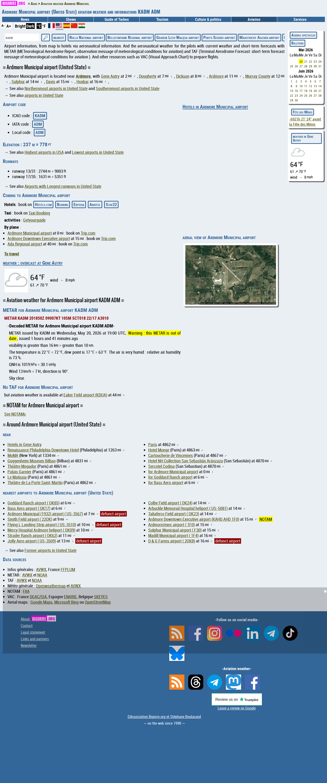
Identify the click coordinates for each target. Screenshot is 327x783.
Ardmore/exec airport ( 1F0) (171, 524)
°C (39, 26)
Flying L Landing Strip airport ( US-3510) (42, 524)
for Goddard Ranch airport (170, 477)
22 (310, 61)
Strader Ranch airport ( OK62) (32, 535)
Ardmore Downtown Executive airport (39, 238)
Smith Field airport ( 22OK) (30, 519)
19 (310, 91)
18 (305, 91)
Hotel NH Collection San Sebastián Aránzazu (185, 461)
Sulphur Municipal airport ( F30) (175, 530)
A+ (8, 26)
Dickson (182, 76)
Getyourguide (34, 220)
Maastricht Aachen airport (259, 37)
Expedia (78, 204)
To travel (11, 254)
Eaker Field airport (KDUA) (85, 395)
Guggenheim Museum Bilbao (32, 461)
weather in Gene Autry (303, 138)
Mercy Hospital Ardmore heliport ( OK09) (41, 530)
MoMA (13, 455)
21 (305, 61)
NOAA (42, 575)
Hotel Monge (158, 450)
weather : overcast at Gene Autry (33, 262)
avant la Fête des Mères (305, 121)
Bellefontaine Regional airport (129, 37)
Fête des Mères (302, 112)
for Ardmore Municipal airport (173, 471)
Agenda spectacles (303, 35)
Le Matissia (17, 477)
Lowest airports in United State (98, 152)
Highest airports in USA (44, 152)
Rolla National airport (86, 37)
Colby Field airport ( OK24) (170, 503)
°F (44, 26)
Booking (62, 204)
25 (291, 66)
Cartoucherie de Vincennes (170, 455)
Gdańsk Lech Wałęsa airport (177, 37)
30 (315, 66)
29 (310, 66)
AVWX (41, 569)
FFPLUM (68, 569)
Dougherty (147, 76)
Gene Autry (110, 76)
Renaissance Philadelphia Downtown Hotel (43, 450)
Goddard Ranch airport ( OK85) (33, 503)
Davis (50, 81)
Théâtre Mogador (22, 466)
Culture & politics (208, 19)
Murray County (257, 76)
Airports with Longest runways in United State (63, 186)
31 (320, 66)
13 (315, 86)
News (25, 19)
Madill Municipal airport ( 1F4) (173, 535)
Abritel (95, 204)
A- (2, 25)
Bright (20, 26)
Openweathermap (51, 586)
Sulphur (18, 81)
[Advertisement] (166, 620)
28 (305, 66)
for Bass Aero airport (165, 482)
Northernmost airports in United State (56, 88)
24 (320, 61)
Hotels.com (43, 204)
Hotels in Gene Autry (25, 444)
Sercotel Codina (161, 466)
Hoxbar (82, 81)
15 (291, 91)
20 (301, 61)
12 (310, 86)
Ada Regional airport (25, 244)
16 (296, 91)
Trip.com (88, 233)
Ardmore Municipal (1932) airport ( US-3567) (45, 513)
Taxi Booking (39, 213)
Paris (152, 444)
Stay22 (111, 204)
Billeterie (297, 43)
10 (301, 86)
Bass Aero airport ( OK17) (29, 508)
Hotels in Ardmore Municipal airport (215, 106)
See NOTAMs (15, 414)
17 (301, 91)
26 (296, 66)
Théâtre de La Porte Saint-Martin (35, 482)
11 (305, 86)
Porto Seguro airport (219, 37)
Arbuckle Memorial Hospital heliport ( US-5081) (188, 508)
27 (301, 66)
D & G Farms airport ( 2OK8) (171, 541)
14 (320, 86)
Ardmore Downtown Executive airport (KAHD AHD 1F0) (193, 519)
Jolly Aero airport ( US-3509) (32, 541)
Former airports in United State (50, 550)
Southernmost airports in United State (127, 88)
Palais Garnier (19, 471)
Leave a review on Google (237, 708)
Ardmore (83, 76)
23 (315, 61)
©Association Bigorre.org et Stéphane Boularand (164, 716)
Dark (30, 26)
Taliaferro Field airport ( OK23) (173, 513)
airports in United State (44, 95)
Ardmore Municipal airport (30, 233)
